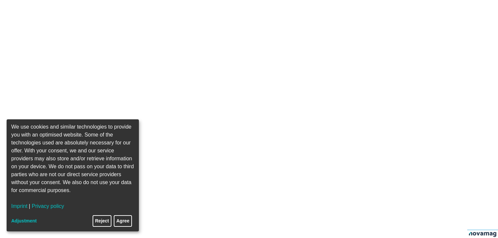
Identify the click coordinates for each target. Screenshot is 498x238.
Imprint (19, 206)
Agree (123, 220)
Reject (102, 220)
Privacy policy (48, 206)
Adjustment (24, 220)
